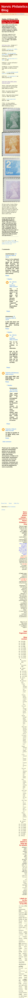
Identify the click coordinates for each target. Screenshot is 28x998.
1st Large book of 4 (12, 76)
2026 (22, 641)
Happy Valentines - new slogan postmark (24, 750)
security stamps (9, 243)
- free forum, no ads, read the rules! (24, 866)
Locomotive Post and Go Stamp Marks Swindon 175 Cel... (24, 739)
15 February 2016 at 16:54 (13, 338)
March (23, 677)
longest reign (4, 242)
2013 (22, 827)
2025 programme (22, 908)
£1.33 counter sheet (11, 99)
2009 (22, 834)
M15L (8, 242)
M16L (11, 242)
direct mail (24, 945)
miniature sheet (21, 974)
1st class (21, 906)
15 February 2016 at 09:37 (13, 285)
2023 (22, 646)
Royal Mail (23, 921)
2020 (22, 651)
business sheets (21, 931)
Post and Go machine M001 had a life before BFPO (24, 773)
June (23, 672)
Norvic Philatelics (20, 14)
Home (10, 503)
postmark (21, 989)
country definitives (22, 940)
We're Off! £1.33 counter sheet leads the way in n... (24, 794)
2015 (22, 824)
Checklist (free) (24, 887)
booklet (20, 927)
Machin (24, 917)
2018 (22, 654)
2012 (22, 829)
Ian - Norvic (13, 282)
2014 (22, 825)
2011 (22, 830)
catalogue (21, 933)
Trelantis (8, 372)
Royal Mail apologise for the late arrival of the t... (24, 688)
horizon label (23, 957)
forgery (25, 951)
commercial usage (23, 935)
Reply (7, 275)
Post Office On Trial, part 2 (24, 876)
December (23, 660)
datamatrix (24, 943)
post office (23, 982)
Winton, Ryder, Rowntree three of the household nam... (24, 699)
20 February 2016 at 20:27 (12, 373)
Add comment (7, 441)
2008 (22, 835)
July (23, 671)
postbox (20, 988)
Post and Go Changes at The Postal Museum (24, 710)
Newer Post (4, 503)
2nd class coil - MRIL (12, 49)
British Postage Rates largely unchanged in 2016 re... (24, 720)
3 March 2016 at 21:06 (11, 429)
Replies (9, 279)
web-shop (24, 564)
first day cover (23, 949)
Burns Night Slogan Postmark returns (24, 816)
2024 (22, 644)
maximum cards (23, 968)
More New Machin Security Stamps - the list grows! (10, 21)
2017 (22, 656)
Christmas (21, 916)
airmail (21, 926)
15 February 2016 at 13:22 (11, 318)
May (23, 674)
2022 (22, 648)
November (23, 665)
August (23, 668)
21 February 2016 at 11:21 (13, 390)
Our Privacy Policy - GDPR (25, 881)
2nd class (21, 914)
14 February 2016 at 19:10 (11, 255)
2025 (22, 643)
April (23, 676)
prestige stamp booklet (23, 991)
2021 (22, 649)
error (25, 946)
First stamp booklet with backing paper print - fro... (24, 784)
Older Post (16, 503)
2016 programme (15, 241)
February (24, 680)
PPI (23, 919)
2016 (22, 657)
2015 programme (8, 241)
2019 (22, 653)
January (24, 821)
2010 (22, 832)
